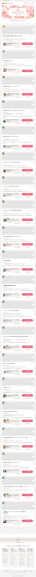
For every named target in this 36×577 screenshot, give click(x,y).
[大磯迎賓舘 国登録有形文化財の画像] (18, 280)
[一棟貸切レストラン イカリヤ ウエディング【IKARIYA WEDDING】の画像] (18, 506)
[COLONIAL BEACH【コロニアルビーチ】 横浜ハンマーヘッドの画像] (18, 481)
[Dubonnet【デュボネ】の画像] (18, 55)
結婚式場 (15, 542)
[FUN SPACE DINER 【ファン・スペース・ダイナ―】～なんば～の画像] (18, 432)
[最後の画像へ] (33, 30)
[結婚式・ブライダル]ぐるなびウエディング (7, 542)
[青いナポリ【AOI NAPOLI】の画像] (18, 358)
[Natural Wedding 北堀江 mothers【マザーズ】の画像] (18, 30)
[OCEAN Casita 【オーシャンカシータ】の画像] (18, 81)
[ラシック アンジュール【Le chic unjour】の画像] (18, 157)
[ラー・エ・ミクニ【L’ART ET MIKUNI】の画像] (18, 305)
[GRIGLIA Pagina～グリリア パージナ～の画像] (18, 457)
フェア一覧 (27, 43)
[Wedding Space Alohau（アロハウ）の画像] (18, 406)
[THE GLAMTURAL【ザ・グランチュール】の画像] (18, 231)
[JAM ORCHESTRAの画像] (18, 255)
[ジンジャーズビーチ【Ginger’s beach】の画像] (18, 181)
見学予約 (27, 46)
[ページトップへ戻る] (18, 540)
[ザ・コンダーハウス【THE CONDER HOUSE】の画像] (18, 205)
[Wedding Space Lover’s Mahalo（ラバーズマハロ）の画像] (18, 105)
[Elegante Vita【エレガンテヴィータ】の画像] (18, 131)
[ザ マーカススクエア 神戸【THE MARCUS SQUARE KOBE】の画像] (18, 331)
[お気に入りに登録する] (32, 36)
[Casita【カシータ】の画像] (18, 382)
